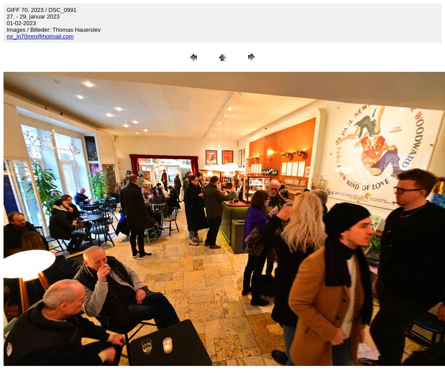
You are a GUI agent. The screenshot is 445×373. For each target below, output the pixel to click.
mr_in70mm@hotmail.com (40, 36)
